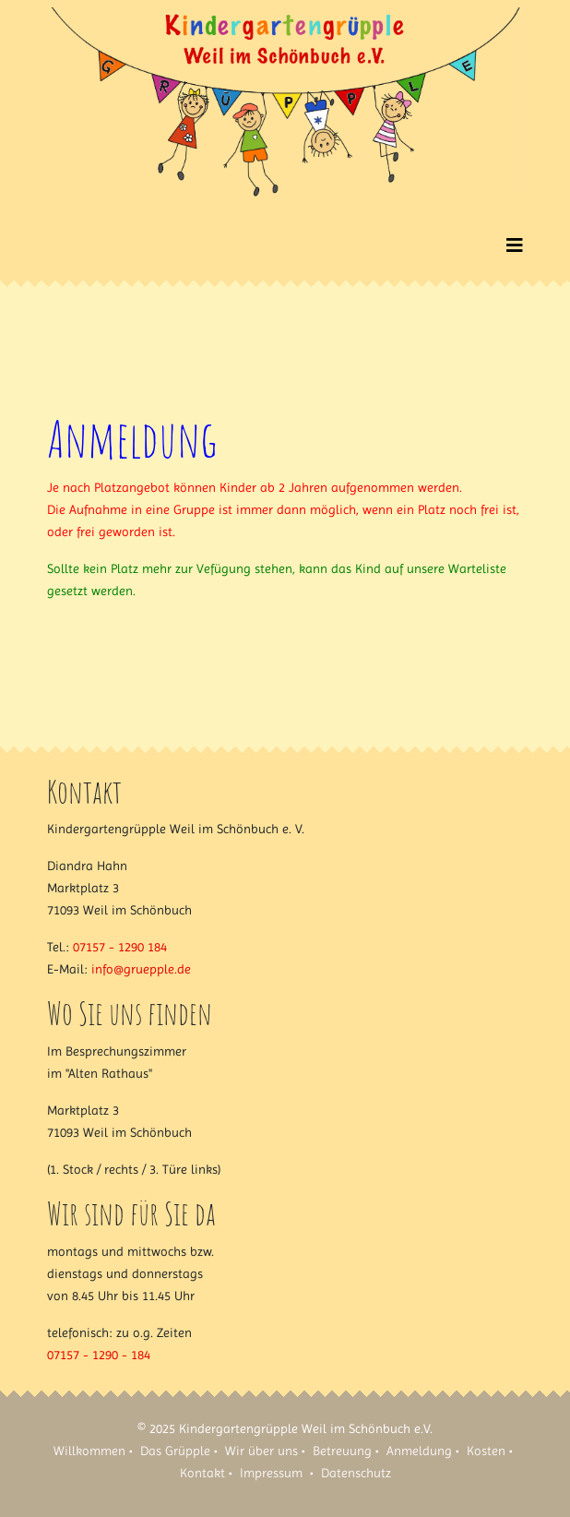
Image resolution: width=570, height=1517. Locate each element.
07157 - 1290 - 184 (98, 1354)
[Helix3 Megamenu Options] (514, 246)
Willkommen (89, 1450)
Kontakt (202, 1472)
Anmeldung (419, 1450)
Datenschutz (356, 1472)
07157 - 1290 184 (120, 946)
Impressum (271, 1472)
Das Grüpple (175, 1450)
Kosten (486, 1450)
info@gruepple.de (141, 969)
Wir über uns (261, 1450)
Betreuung (342, 1450)
